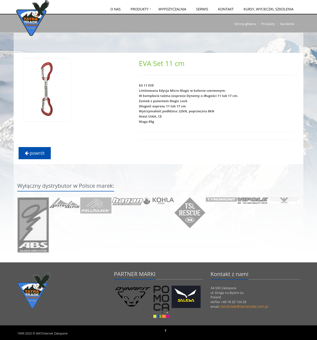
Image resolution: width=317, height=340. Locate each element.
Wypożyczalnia (172, 9)
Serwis (202, 9)
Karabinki (287, 24)
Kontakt (226, 9)
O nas (115, 9)
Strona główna (245, 24)
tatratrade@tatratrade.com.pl (244, 306)
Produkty (139, 9)
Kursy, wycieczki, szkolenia (268, 9)
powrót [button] (35, 153)
